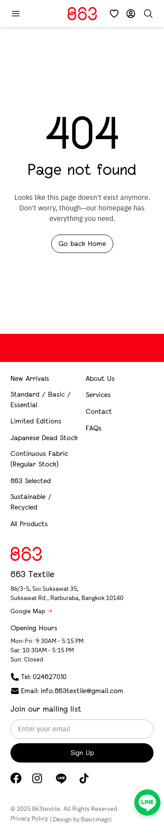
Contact (99, 411)
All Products (29, 524)
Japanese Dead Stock (44, 438)
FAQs (93, 428)
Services (98, 394)
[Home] (82, 13)
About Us (100, 378)
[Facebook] (15, 778)
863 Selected (30, 481)
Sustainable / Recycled (31, 501)
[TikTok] (84, 778)
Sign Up (82, 752)
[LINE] (61, 778)
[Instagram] (37, 778)
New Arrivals (29, 378)
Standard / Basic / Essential (40, 399)
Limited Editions (35, 421)
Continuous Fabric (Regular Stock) (39, 458)
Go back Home (82, 243)
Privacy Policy (29, 819)
